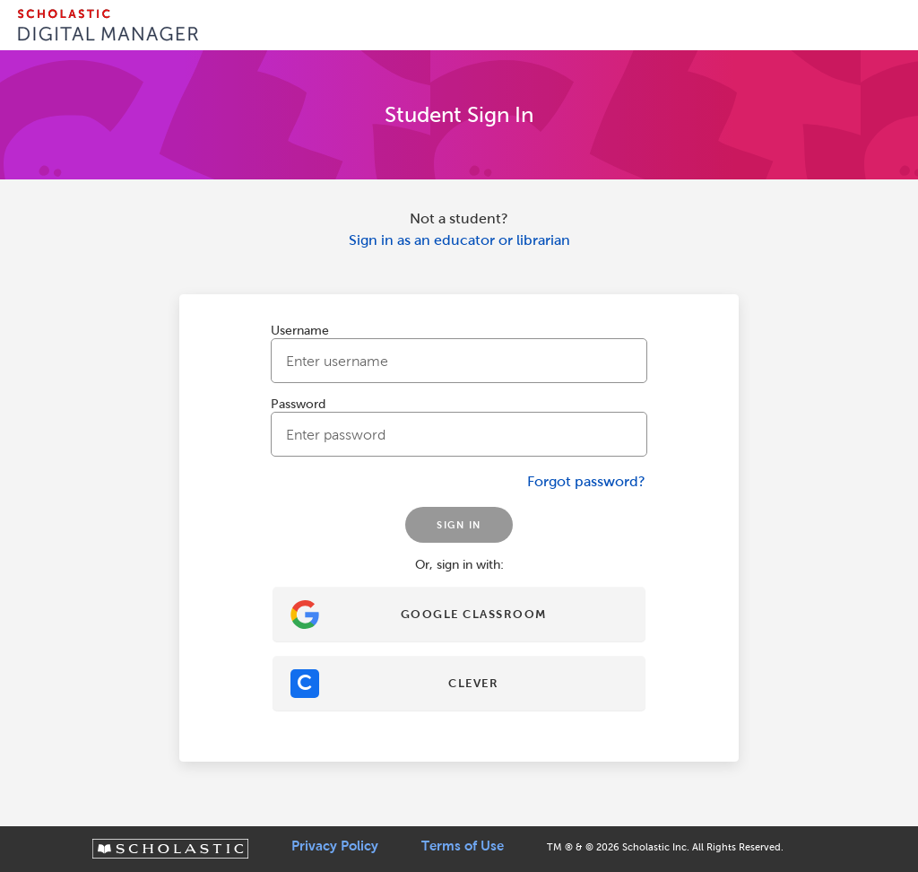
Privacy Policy (334, 846)
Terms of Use (462, 846)
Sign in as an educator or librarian (459, 240)
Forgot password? (586, 481)
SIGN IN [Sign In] (459, 524)
